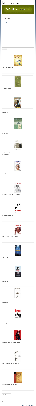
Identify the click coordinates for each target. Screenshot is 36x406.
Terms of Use (24, 405)
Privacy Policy (31, 405)
